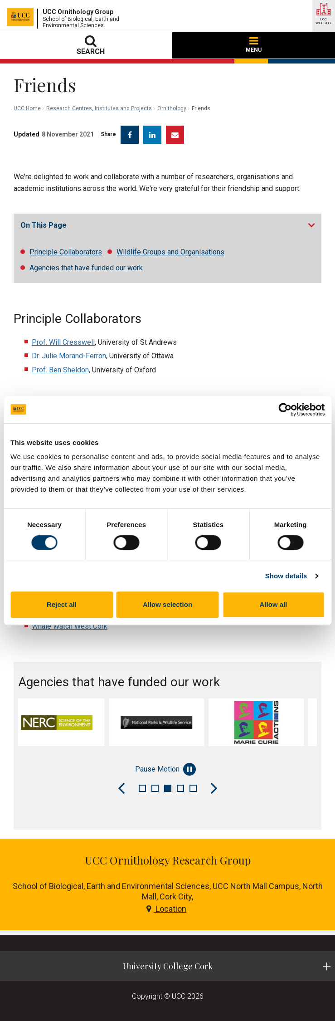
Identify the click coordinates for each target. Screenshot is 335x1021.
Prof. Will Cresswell (63, 342)
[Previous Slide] (121, 788)
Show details (286, 576)
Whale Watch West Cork (69, 626)
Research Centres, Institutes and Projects (99, 108)
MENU (254, 45)
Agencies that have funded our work (86, 268)
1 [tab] (142, 788)
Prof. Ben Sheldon (60, 370)
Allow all (273, 604)
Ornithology (171, 108)
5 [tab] (193, 788)
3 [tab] (167, 788)
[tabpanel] (68, 722)
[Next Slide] (214, 788)
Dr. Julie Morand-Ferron (69, 356)
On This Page (43, 225)
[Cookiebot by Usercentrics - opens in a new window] (285, 409)
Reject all (62, 604)
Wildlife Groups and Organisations (170, 252)
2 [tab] (155, 788)
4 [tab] (180, 788)
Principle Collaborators (65, 252)
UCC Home (27, 108)
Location (166, 909)
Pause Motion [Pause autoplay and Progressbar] (165, 769)
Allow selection (167, 604)
